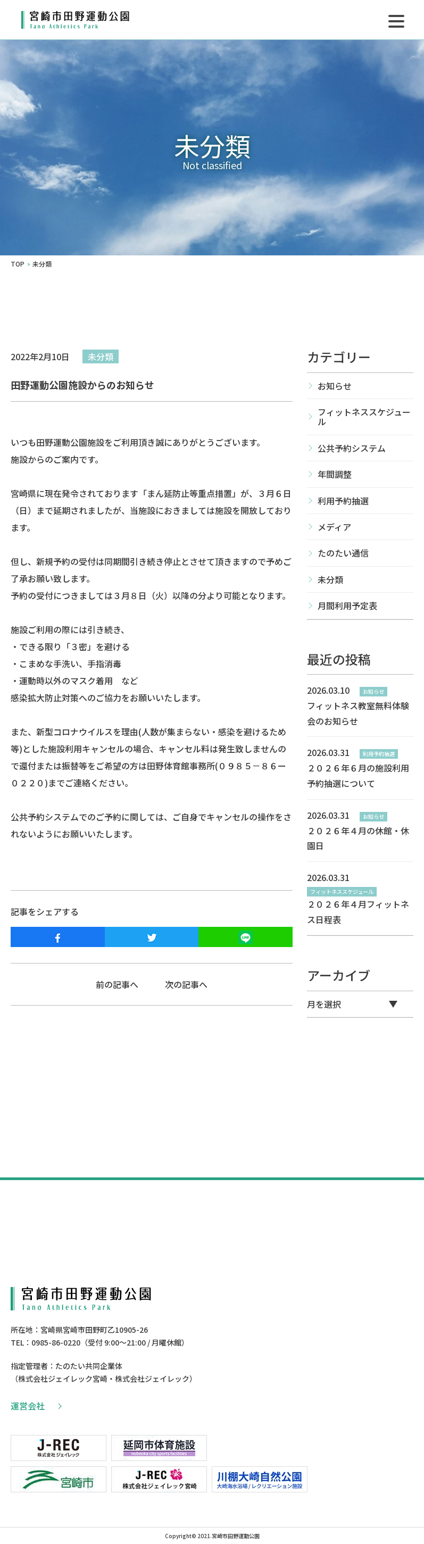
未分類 (100, 356)
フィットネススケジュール (364, 416)
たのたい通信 (343, 552)
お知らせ (335, 385)
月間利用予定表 (347, 605)
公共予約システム (352, 448)
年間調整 (335, 474)
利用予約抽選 (343, 500)
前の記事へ (117, 984)
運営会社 (36, 1405)
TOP (17, 264)
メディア (334, 526)
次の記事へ (186, 984)
